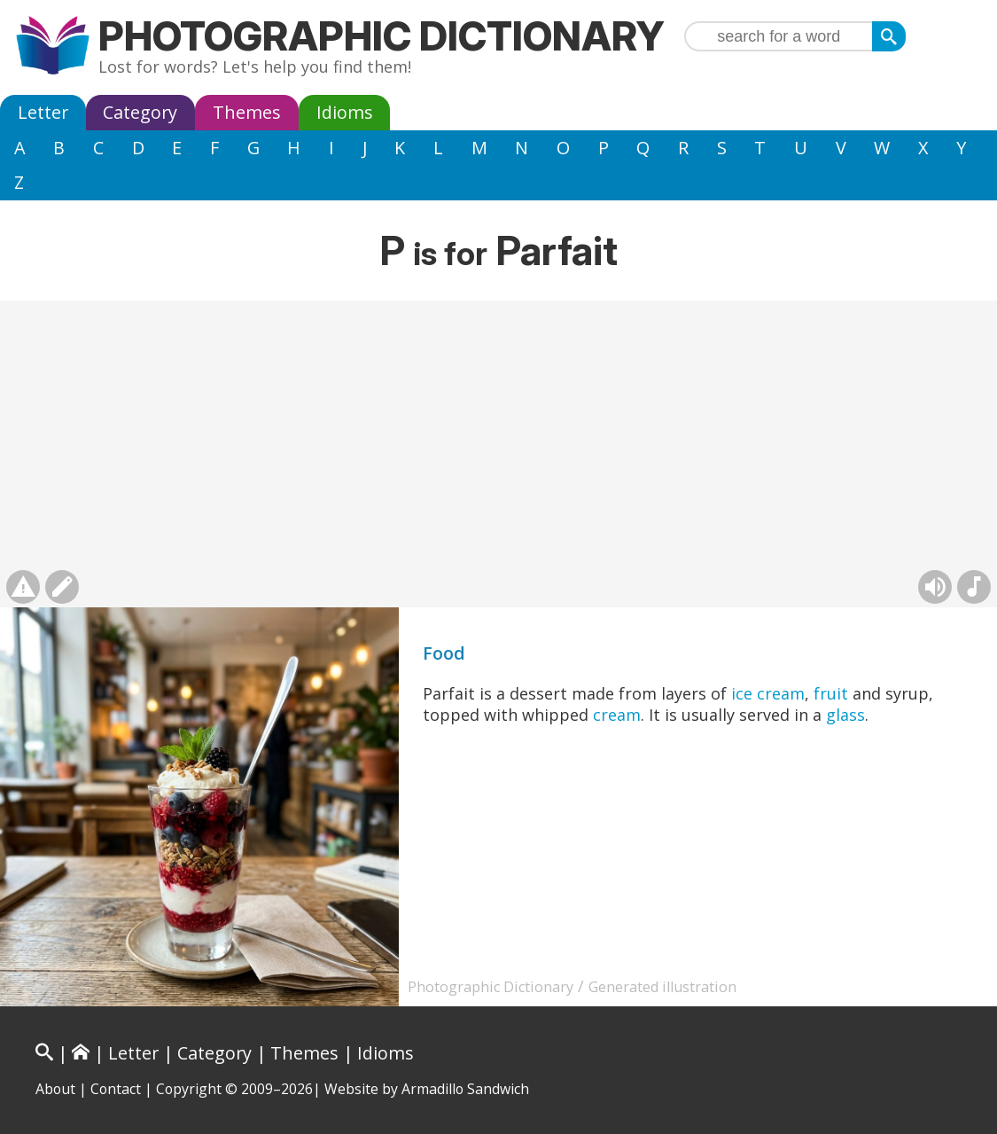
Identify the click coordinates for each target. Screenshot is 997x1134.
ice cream (768, 693)
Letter (43, 112)
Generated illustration (662, 987)
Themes (247, 112)
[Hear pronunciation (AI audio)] (935, 587)
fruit (831, 693)
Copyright (189, 1089)
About (55, 1089)
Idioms (344, 112)
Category (140, 112)
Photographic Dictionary (381, 36)
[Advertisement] (498, 433)
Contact (115, 1089)
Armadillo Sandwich (465, 1089)
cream (617, 714)
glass (845, 714)
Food (444, 653)
